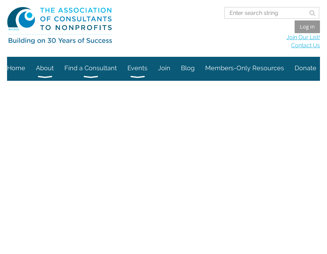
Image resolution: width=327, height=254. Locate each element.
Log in (307, 26)
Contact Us (305, 45)
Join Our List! (303, 37)
